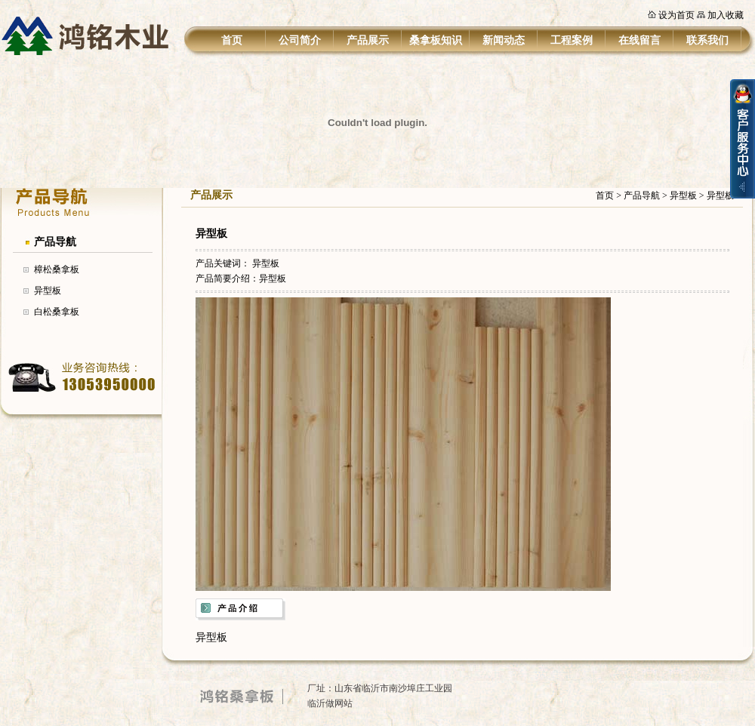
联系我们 (707, 40)
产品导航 (55, 242)
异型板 (47, 290)
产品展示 (368, 40)
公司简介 (300, 40)
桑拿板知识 (435, 40)
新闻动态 (503, 40)
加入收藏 (725, 15)
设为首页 (676, 15)
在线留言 (639, 40)
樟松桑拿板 (56, 269)
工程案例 (571, 40)
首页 (231, 40)
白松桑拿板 (56, 311)
